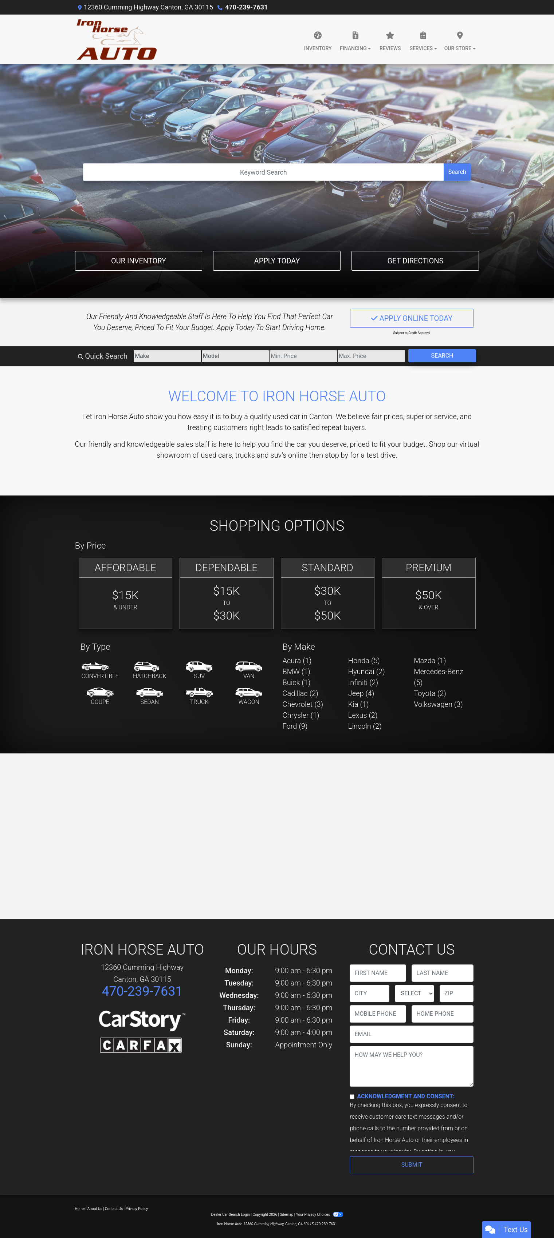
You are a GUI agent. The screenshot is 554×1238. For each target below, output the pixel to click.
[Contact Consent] (352, 1096)
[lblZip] (457, 993)
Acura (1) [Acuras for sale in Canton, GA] (297, 660)
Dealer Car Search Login (230, 1215)
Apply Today (277, 260)
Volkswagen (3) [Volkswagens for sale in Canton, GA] (438, 704)
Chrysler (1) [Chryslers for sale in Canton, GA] (301, 715)
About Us (94, 1209)
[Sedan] (149, 696)
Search (457, 171)
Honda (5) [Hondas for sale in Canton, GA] (364, 660)
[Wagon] (248, 696)
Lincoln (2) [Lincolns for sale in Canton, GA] (365, 726)
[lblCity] (369, 993)
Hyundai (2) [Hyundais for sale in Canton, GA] (366, 671)
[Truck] (199, 696)
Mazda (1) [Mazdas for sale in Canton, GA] (430, 660)
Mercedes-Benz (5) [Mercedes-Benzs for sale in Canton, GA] (438, 677)
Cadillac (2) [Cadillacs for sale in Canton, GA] (300, 693)
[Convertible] (100, 671)
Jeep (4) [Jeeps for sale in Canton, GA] (361, 693)
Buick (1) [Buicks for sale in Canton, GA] (297, 682)
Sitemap (286, 1215)
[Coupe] (100, 696)
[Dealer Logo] (116, 39)
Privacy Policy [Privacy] (137, 1209)
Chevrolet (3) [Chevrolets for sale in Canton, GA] (303, 704)
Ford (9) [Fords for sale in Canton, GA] (295, 726)
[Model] (235, 356)
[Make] (167, 356)
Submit (411, 1164)
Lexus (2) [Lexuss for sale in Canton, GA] (363, 715)
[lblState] (414, 993)
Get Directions (415, 260)
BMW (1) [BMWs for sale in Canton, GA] (296, 671)
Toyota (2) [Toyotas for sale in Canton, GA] (430, 693)
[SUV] (199, 671)
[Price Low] (303, 356)
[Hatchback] (149, 671)
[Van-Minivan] (248, 671)
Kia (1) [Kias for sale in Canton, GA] (358, 704)
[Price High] (371, 356)
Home (80, 1209)
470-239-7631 (246, 7)
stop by (336, 455)
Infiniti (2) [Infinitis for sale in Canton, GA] (363, 682)
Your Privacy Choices (319, 1215)
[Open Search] (263, 172)
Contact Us (114, 1209)
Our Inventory (138, 260)
